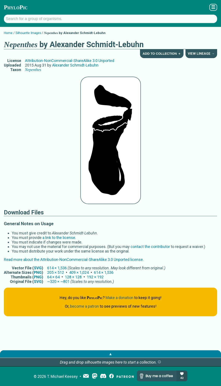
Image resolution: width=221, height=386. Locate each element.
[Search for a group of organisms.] (110, 19)
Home (8, 33)
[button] (159, 362)
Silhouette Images (28, 33)
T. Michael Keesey (62, 376)
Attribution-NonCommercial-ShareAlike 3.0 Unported (69, 60)
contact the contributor (150, 246)
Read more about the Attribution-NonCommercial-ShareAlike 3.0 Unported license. (74, 259)
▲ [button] (110, 354)
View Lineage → (201, 54)
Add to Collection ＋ (162, 53)
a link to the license (58, 237)
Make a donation (119, 297)
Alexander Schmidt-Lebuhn (75, 65)
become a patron (84, 306)
